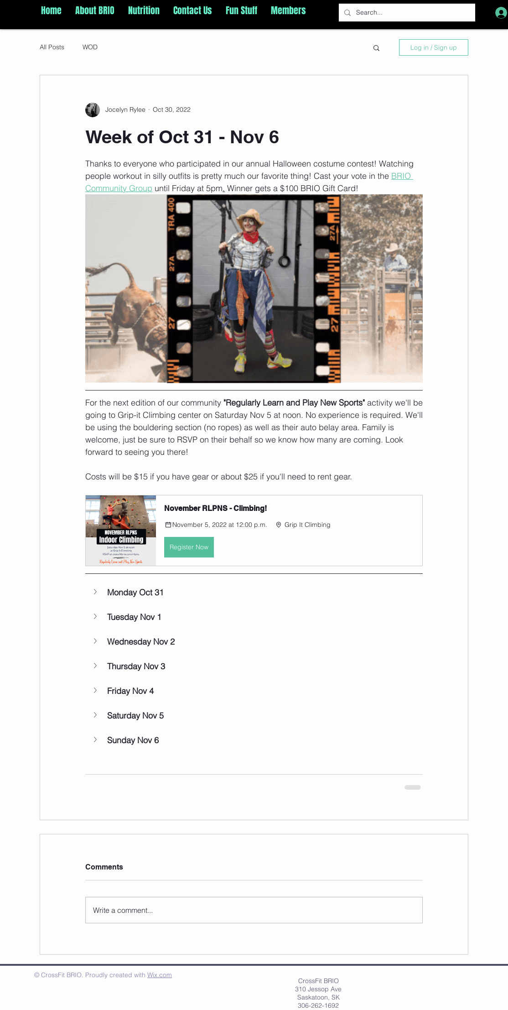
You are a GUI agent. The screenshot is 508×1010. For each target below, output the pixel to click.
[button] (94, 10)
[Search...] (406, 12)
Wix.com (159, 975)
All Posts (52, 47)
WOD (90, 47)
